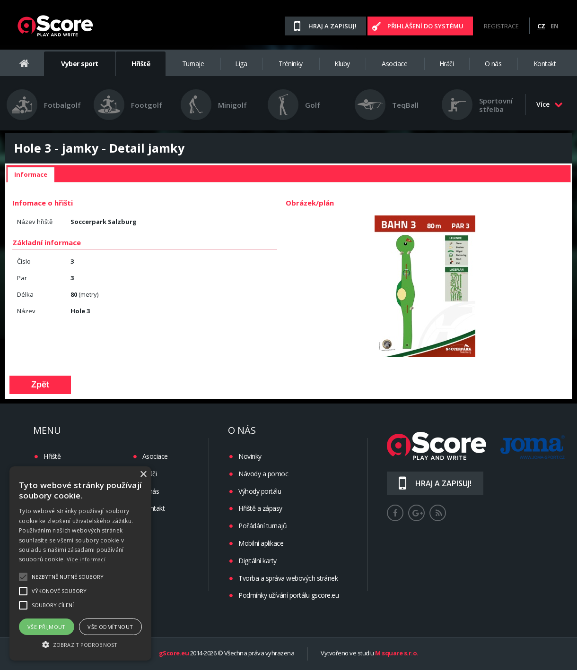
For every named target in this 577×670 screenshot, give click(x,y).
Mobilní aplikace (260, 543)
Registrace (501, 26)
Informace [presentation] (30, 174)
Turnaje (193, 63)
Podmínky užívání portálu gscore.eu (288, 595)
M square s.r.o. (397, 653)
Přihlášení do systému (425, 26)
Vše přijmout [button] (46, 626)
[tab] (31, 174)
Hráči (446, 63)
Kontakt (544, 63)
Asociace (394, 63)
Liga (241, 63)
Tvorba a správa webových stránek (288, 578)
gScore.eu (174, 653)
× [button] (143, 474)
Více (549, 104)
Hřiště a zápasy (260, 508)
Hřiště (140, 63)
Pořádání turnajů (262, 525)
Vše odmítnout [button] (110, 626)
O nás (493, 63)
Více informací (86, 559)
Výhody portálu (259, 491)
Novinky (250, 456)
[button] (80, 644)
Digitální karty (257, 560)
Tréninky (291, 63)
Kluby (342, 63)
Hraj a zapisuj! (332, 26)
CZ (541, 26)
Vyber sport (79, 63)
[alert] (80, 563)
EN (555, 26)
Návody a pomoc (263, 473)
